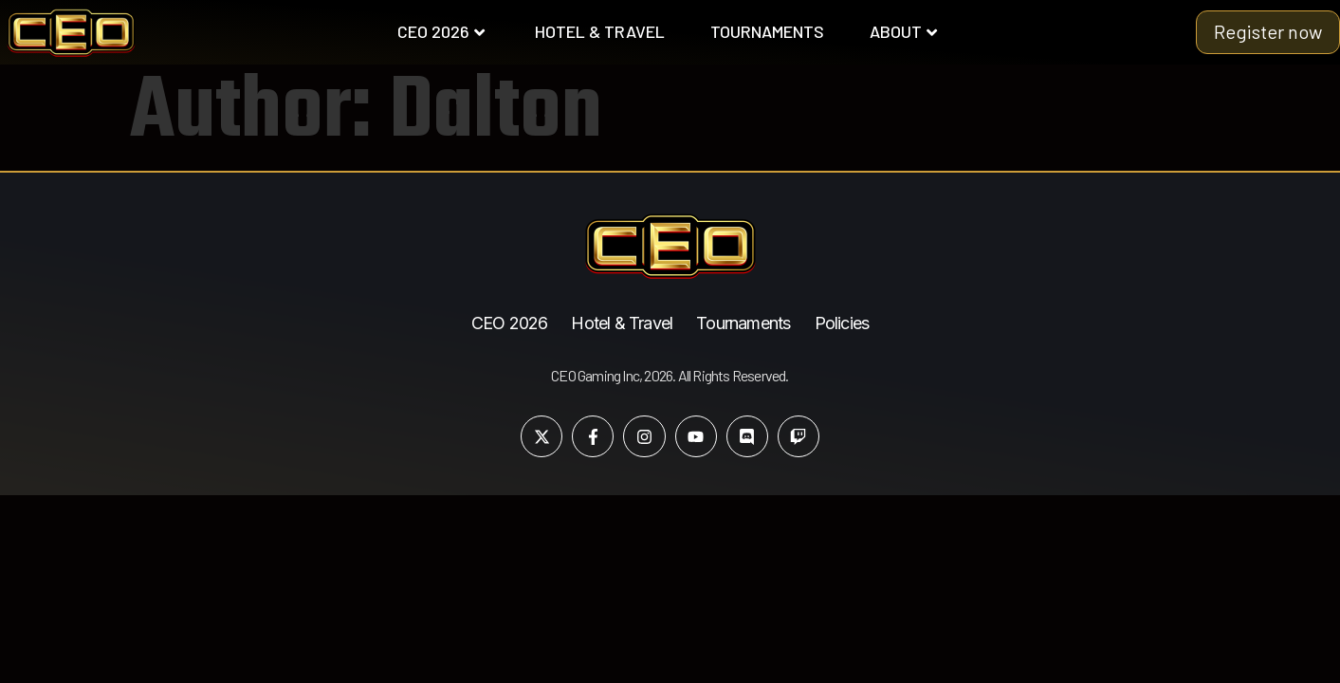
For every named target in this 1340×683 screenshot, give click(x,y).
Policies (842, 323)
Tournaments (743, 323)
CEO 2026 (441, 31)
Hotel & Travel (621, 323)
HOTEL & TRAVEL (600, 31)
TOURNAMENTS (767, 31)
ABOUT (903, 31)
